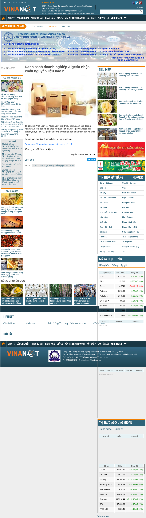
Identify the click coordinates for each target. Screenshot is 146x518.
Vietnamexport (78, 323)
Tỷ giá (124, 265)
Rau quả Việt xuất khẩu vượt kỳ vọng (11, 165)
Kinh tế (11, 18)
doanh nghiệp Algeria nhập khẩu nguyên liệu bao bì (53, 165)
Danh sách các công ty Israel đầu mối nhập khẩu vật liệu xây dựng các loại (131, 131)
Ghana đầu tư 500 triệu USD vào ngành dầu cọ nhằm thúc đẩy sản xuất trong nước (68, 14)
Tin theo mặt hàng (111, 177)
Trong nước (105, 429)
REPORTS (138, 177)
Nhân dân (31, 323)
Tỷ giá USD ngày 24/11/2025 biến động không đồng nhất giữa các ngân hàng (12, 147)
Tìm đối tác (52, 26)
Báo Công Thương (58, 323)
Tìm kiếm (139, 7)
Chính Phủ (9, 323)
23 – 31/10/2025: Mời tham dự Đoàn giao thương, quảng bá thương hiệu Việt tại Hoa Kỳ (84, 303)
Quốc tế (118, 429)
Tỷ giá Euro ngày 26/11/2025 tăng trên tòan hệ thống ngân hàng (11, 96)
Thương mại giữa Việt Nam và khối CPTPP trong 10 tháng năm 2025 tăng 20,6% (12, 133)
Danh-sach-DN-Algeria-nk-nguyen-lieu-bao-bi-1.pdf (48, 144)
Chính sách (116, 18)
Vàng (115, 265)
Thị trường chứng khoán (115, 423)
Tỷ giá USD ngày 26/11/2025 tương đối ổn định (11, 104)
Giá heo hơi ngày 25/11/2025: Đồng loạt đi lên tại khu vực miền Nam (12, 172)
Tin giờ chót (48, 2)
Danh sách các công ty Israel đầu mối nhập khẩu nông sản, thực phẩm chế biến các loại (131, 117)
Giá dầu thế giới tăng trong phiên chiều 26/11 (63, 11)
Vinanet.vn (103, 516)
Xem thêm (125, 18)
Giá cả (60, 18)
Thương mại (37, 18)
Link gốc (29, 159)
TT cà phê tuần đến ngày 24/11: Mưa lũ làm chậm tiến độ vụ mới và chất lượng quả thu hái (12, 181)
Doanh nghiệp (37, 26)
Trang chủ (3, 18)
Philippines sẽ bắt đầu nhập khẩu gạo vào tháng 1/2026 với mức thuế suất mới (12, 124)
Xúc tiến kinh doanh (75, 18)
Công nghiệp (23, 18)
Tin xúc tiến (65, 26)
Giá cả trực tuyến (110, 259)
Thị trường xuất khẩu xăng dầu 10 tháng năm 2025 (11, 118)
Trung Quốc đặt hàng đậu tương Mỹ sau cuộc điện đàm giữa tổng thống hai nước (67, 7)
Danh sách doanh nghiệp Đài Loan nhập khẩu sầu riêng (131, 102)
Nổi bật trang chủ (12, 78)
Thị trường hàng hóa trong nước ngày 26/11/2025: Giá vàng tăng (12, 274)
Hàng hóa (50, 18)
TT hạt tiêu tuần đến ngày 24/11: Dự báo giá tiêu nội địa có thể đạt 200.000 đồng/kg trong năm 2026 (12, 157)
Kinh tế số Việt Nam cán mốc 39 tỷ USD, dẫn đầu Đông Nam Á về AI (11, 111)
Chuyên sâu (103, 18)
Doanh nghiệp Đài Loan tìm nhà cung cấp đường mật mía (60, 301)
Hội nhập (91, 18)
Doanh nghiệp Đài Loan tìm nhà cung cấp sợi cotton (36, 301)
